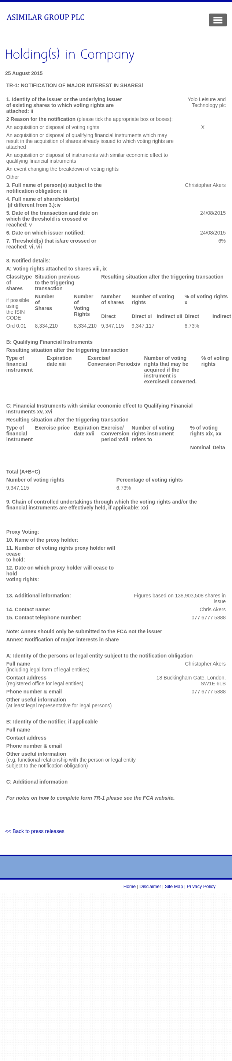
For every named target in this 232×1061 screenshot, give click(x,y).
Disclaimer (150, 886)
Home (130, 886)
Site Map (174, 886)
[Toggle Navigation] (218, 20)
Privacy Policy (201, 886)
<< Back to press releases (35, 831)
